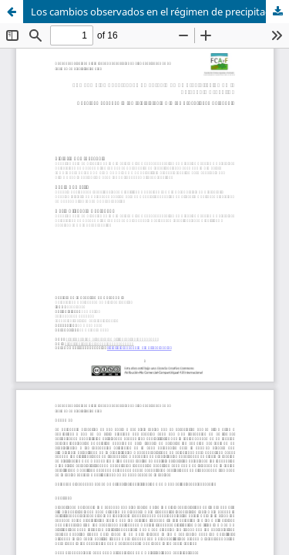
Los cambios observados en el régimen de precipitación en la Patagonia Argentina (160, 11)
